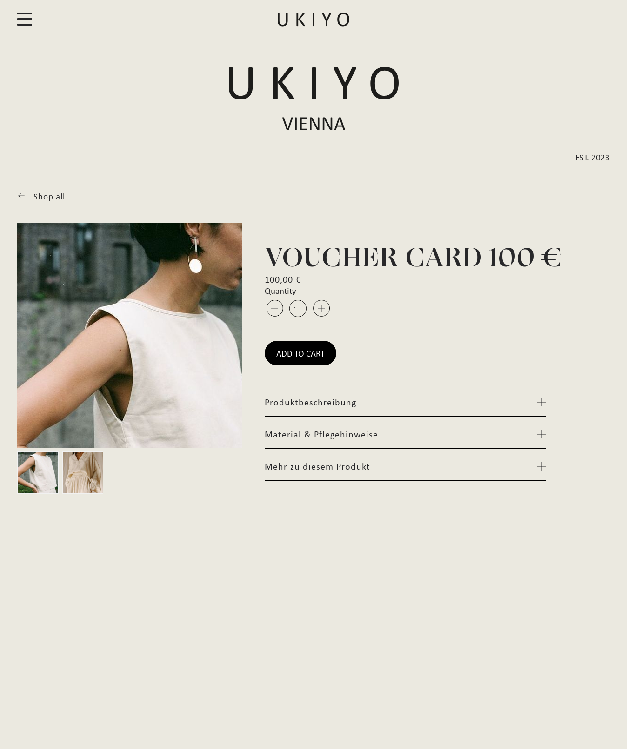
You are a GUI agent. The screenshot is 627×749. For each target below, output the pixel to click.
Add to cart (300, 353)
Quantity (280, 290)
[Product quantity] (298, 308)
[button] (24, 20)
